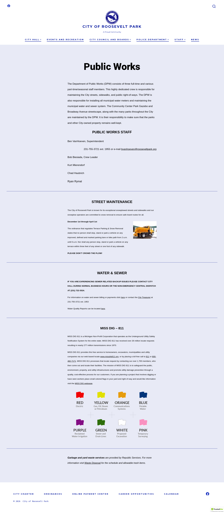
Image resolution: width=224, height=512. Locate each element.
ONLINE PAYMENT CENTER (90, 494)
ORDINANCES (53, 494)
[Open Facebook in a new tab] (9, 6)
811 (147, 356)
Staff (180, 39)
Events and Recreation (65, 39)
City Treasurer (144, 297)
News (195, 39)
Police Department (153, 39)
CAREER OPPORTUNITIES (136, 494)
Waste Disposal (92, 463)
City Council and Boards (110, 39)
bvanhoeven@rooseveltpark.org (138, 149)
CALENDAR (171, 494)
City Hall (33, 39)
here (123, 297)
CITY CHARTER (23, 494)
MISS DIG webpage (83, 383)
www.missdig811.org (109, 356)
